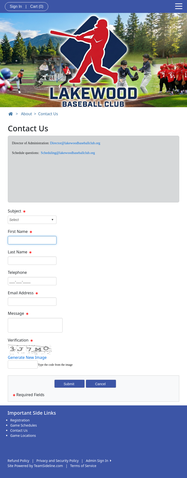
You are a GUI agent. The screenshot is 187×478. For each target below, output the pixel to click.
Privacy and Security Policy (58, 460)
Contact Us (48, 113)
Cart (36, 6)
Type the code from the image (55, 364)
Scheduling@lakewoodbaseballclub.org (68, 153)
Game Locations (23, 435)
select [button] (52, 220)
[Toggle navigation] (178, 5)
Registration (20, 420)
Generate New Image (27, 357)
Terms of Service (83, 465)
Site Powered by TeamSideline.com (35, 465)
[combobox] (28, 219)
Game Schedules (23, 425)
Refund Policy (18, 460)
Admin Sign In (98, 460)
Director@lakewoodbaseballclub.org (75, 143)
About (26, 113)
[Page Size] (32, 240)
